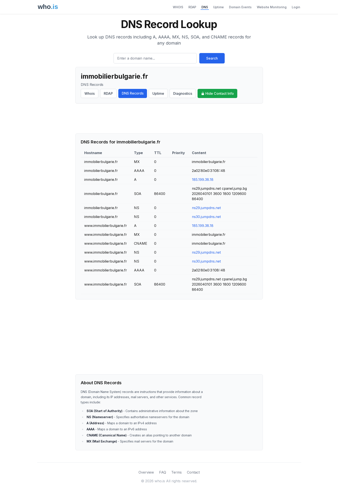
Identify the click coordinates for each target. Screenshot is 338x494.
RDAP (192, 7)
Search (212, 58)
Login (296, 7)
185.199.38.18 (202, 179)
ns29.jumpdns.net (206, 208)
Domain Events (240, 7)
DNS (204, 7)
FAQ (162, 472)
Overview (146, 472)
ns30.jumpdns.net (206, 217)
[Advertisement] (169, 118)
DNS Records (132, 93)
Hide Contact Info (217, 93)
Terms (176, 472)
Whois (89, 93)
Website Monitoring (272, 7)
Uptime (218, 7)
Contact (193, 472)
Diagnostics (182, 93)
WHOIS (178, 7)
